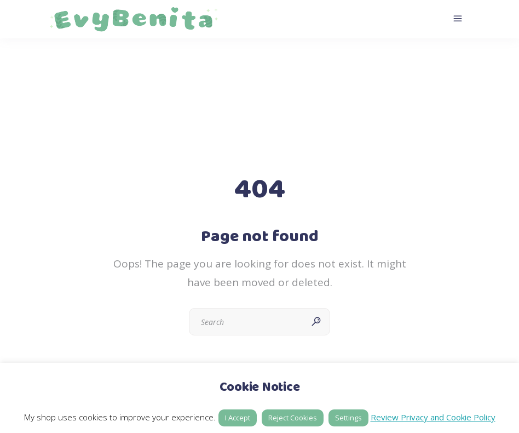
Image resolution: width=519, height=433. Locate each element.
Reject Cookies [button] (292, 418)
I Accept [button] (237, 418)
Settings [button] (348, 418)
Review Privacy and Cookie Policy (433, 417)
